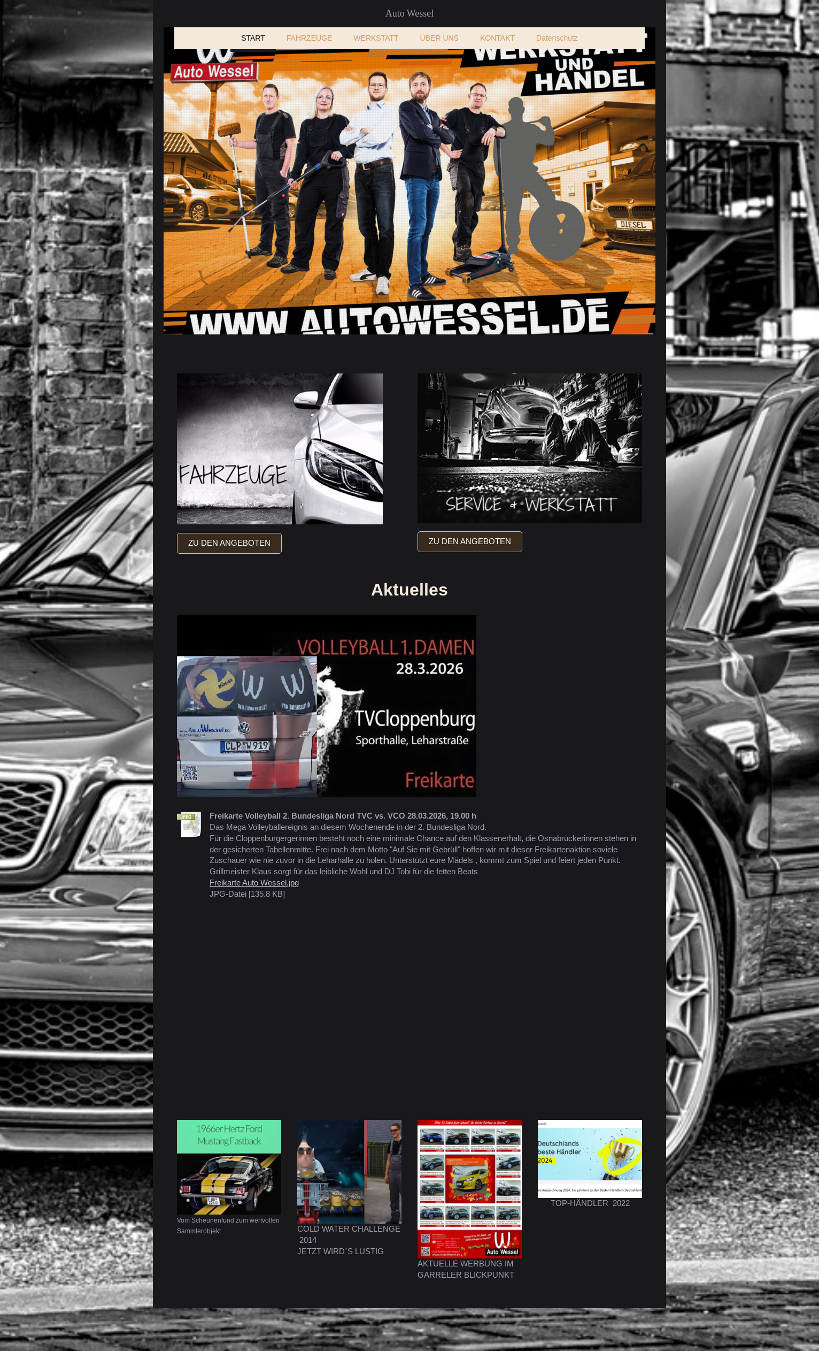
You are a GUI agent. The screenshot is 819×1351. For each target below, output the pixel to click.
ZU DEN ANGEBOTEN (229, 542)
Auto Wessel (409, 13)
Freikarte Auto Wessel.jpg (254, 882)
